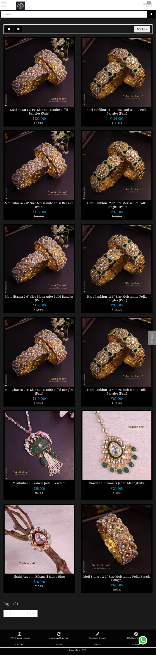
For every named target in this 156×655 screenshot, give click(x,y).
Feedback (136, 644)
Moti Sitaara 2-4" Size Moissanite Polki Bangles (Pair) (39, 391)
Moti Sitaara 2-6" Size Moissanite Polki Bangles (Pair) (39, 298)
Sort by (142, 28)
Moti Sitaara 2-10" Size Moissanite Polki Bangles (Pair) (39, 111)
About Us (19, 644)
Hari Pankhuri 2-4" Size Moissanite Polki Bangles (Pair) (117, 391)
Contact (58, 644)
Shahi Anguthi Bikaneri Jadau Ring (39, 576)
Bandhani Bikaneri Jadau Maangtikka (117, 483)
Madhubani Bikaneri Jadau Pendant (39, 483)
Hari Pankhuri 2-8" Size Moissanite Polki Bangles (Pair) (117, 205)
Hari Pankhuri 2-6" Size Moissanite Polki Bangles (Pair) (117, 298)
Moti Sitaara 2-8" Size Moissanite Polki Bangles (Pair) (39, 205)
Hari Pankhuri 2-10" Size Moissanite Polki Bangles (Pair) (116, 111)
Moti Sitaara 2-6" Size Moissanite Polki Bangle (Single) (117, 578)
